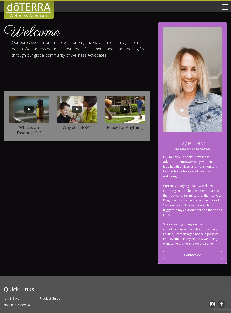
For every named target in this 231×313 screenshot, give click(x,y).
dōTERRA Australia (17, 305)
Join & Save (11, 298)
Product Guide (50, 298)
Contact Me (192, 255)
